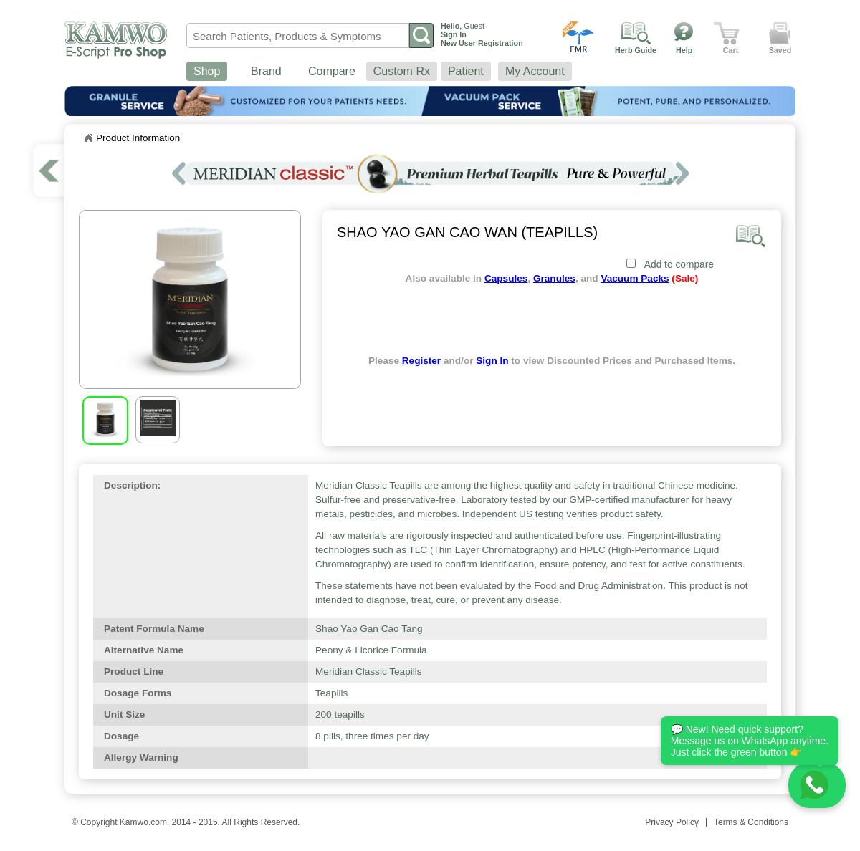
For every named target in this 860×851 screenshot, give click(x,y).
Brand (266, 71)
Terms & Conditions (751, 822)
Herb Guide (635, 50)
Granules (554, 278)
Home (88, 138)
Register (421, 360)
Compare (331, 71)
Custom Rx (401, 71)
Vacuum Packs (635, 278)
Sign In (492, 360)
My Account (535, 71)
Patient (466, 71)
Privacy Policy (672, 822)
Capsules (505, 278)
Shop (207, 71)
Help (684, 50)
